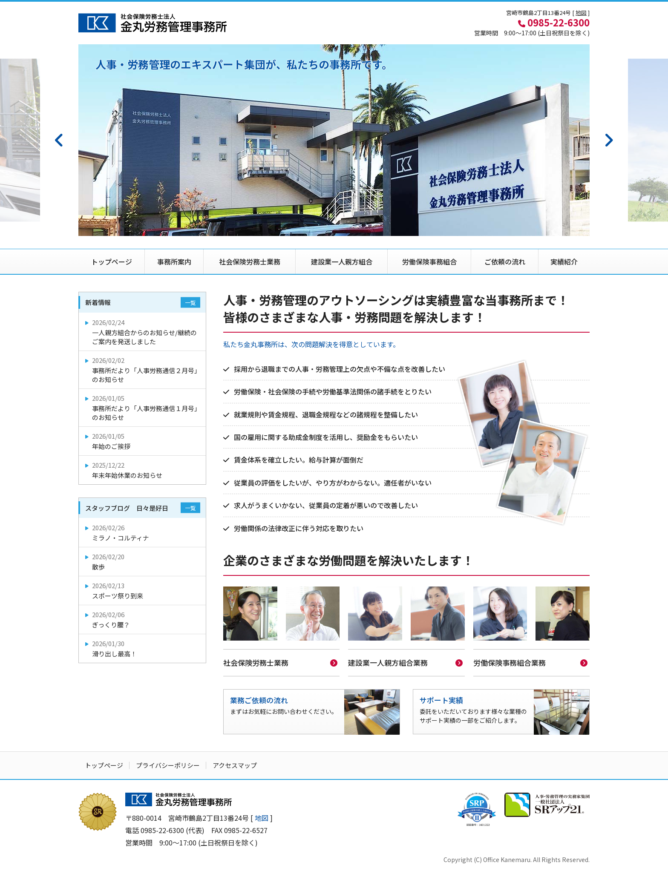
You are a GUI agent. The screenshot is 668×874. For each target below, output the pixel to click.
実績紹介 (564, 261)
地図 (581, 13)
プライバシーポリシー (168, 764)
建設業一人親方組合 (341, 261)
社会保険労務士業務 (249, 261)
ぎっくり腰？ (143, 619)
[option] (334, 140)
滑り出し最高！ (143, 648)
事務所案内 (174, 261)
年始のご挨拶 (143, 441)
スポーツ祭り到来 (143, 590)
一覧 (190, 303)
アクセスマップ (235, 764)
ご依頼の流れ (504, 261)
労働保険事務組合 (429, 261)
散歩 (143, 561)
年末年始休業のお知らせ (143, 470)
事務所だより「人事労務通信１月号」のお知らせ (143, 408)
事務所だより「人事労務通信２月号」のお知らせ (143, 370)
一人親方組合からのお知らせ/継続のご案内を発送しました (143, 332)
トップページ (111, 261)
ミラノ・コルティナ (143, 532)
